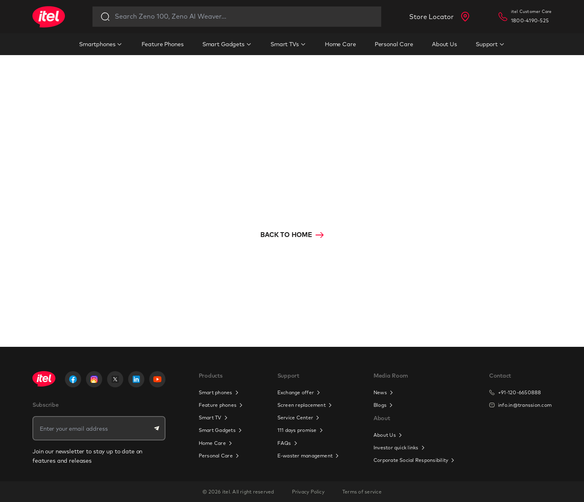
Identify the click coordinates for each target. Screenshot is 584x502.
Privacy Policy (308, 492)
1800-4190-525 (530, 20)
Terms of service (362, 492)
